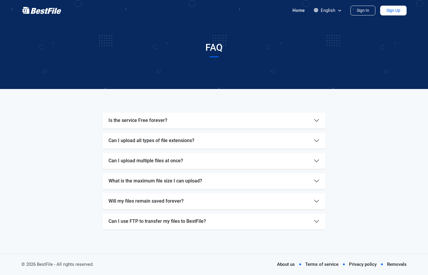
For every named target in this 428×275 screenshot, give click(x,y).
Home (298, 10)
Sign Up (393, 10)
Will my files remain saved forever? (146, 201)
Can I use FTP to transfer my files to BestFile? (157, 221)
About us (286, 264)
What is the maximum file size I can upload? (155, 181)
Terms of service (322, 264)
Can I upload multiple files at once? (145, 160)
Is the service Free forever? (137, 120)
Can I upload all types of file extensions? (151, 140)
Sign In (363, 10)
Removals (397, 264)
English (327, 10)
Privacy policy (363, 264)
